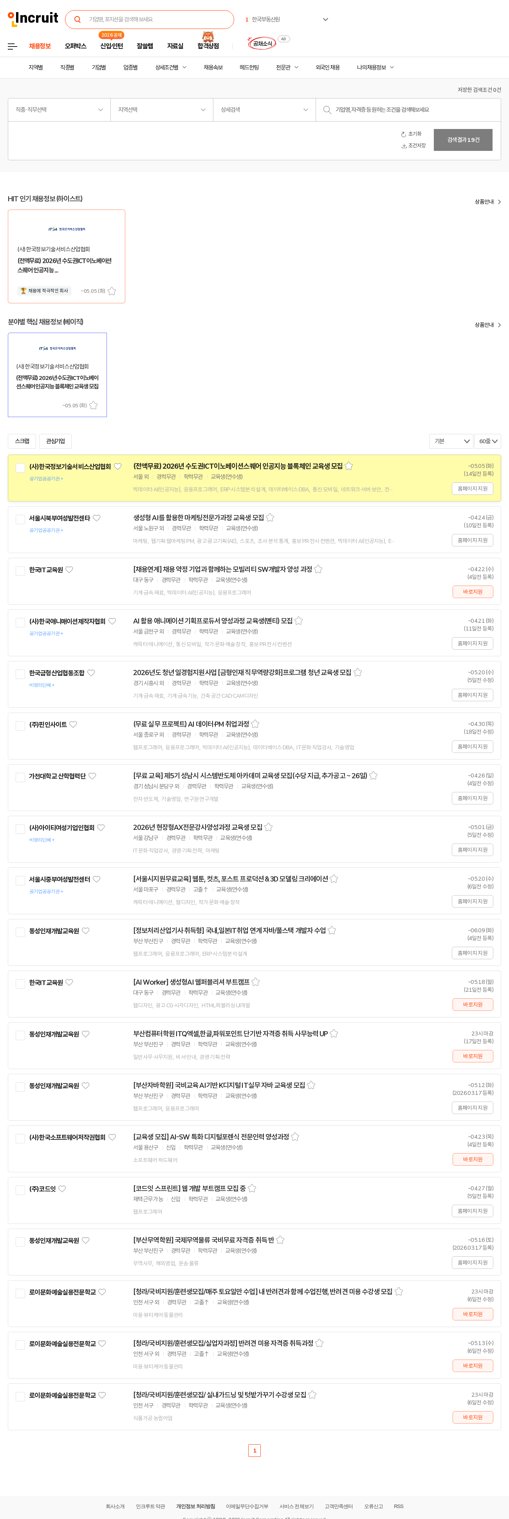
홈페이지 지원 (472, 488)
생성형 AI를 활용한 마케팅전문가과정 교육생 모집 (198, 518)
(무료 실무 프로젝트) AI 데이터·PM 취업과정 (191, 724)
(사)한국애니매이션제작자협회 (67, 621)
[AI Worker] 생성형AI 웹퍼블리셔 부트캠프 (191, 982)
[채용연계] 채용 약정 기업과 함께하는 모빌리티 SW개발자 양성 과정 (222, 569)
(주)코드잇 (42, 1189)
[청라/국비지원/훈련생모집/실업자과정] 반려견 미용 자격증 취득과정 (223, 1343)
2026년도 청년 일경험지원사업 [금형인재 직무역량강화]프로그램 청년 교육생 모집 (242, 672)
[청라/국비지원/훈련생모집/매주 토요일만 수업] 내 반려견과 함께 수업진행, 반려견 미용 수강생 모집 (263, 1292)
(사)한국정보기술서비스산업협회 (70, 466)
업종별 (130, 68)
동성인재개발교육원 (54, 931)
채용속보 (213, 68)
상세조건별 (166, 68)
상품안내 (484, 201)
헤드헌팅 (249, 68)
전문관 (283, 68)
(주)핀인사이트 (48, 724)
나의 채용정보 (371, 68)
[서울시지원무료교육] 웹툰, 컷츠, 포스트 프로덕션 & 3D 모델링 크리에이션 (230, 879)
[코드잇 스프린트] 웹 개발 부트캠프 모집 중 (189, 1188)
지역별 (36, 68)
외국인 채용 (327, 68)
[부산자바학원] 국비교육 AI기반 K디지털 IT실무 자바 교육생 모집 (219, 1085)
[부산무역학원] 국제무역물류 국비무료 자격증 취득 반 (203, 1240)
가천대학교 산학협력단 (57, 776)
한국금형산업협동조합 (57, 673)
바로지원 (472, 591)
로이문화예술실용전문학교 (62, 1292)
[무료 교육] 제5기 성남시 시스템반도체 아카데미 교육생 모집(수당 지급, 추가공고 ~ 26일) (250, 776)
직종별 (67, 68)
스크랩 (112, 291)
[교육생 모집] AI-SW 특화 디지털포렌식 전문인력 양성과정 (211, 1137)
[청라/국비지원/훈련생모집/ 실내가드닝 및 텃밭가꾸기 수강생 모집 (219, 1395)
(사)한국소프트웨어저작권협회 (67, 1137)
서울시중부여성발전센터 (59, 879)
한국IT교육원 (46, 570)
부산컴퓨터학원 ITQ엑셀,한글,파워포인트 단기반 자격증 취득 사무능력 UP (230, 1034)
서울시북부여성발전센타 (59, 518)
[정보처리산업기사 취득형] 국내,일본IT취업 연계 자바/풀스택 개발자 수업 (229, 930)
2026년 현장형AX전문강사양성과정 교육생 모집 (197, 827)
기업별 (99, 68)
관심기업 (55, 441)
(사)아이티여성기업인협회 (61, 828)
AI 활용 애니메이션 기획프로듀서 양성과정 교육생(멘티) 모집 (212, 621)
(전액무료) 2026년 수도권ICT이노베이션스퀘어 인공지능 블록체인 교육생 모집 (238, 466)
